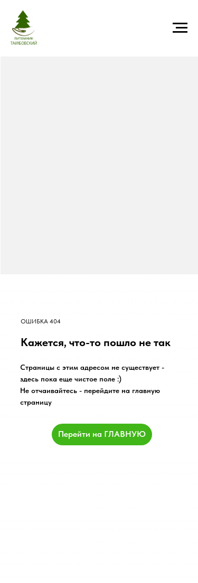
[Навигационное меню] (180, 28)
